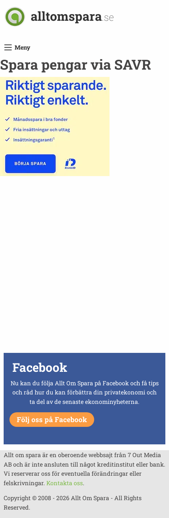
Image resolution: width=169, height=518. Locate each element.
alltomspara (72, 16)
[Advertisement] (84, 266)
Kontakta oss (64, 483)
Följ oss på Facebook (52, 419)
